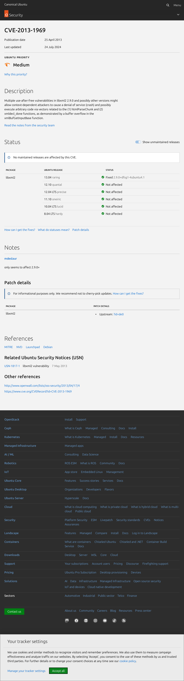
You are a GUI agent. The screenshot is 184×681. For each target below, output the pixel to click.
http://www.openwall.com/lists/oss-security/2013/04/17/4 (42, 385)
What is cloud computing (81, 506)
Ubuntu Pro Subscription (80, 572)
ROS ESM (71, 463)
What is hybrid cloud (144, 506)
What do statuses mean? (53, 229)
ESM (94, 520)
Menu (177, 5)
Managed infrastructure (20, 445)
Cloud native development (105, 587)
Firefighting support (155, 563)
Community (107, 463)
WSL (94, 554)
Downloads (12, 554)
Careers (102, 610)
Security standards (128, 520)
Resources (137, 437)
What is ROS (88, 463)
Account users (101, 563)
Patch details (80, 229)
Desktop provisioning (113, 572)
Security (9, 520)
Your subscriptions (76, 563)
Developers (93, 489)
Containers (11, 541)
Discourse (132, 563)
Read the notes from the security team (29, 125)
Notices (159, 520)
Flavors (109, 489)
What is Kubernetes (77, 437)
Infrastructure (88, 581)
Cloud (8, 506)
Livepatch (106, 520)
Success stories (89, 480)
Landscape (11, 533)
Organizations (74, 489)
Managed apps (74, 445)
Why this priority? (15, 74)
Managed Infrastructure (115, 581)
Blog (113, 610)
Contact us (14, 611)
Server (83, 554)
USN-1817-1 (12, 366)
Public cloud (83, 511)
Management (115, 471)
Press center (143, 610)
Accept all (58, 670)
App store (71, 471)
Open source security (147, 581)
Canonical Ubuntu (15, 4)
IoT (6, 471)
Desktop (70, 554)
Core (103, 554)
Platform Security (76, 520)
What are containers (78, 541)
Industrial (89, 595)
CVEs (147, 520)
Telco (120, 595)
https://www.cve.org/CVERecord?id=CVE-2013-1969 (38, 391)
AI (66, 581)
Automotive (72, 595)
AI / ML (9, 454)
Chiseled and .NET (131, 541)
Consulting (108, 428)
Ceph (7, 428)
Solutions (10, 581)
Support (81, 419)
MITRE (8, 347)
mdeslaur (10, 258)
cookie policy (127, 661)
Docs (122, 428)
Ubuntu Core (12, 480)
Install (68, 419)
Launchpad (33, 347)
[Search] (168, 5)
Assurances (72, 524)
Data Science (90, 454)
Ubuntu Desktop (15, 489)
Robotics (10, 463)
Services (108, 480)
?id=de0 (119, 314)
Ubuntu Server (14, 498)
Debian (48, 347)
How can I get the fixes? (19, 229)
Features (70, 480)
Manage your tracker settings (26, 670)
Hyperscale (72, 498)
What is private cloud (113, 506)
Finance (132, 595)
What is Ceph (73, 428)
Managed (92, 428)
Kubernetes (12, 437)
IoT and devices (75, 587)
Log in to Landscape (145, 533)
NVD (19, 347)
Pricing (118, 563)
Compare (101, 533)
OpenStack (11, 419)
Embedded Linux (92, 471)
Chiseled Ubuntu (105, 541)
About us (70, 610)
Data (73, 581)
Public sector (106, 595)
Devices (136, 572)
